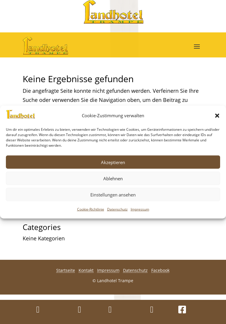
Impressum (140, 209)
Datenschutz (117, 209)
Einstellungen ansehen (113, 194)
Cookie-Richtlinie (90, 209)
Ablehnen (113, 178)
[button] (217, 115)
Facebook (160, 270)
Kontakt (86, 270)
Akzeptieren (113, 162)
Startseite (65, 270)
